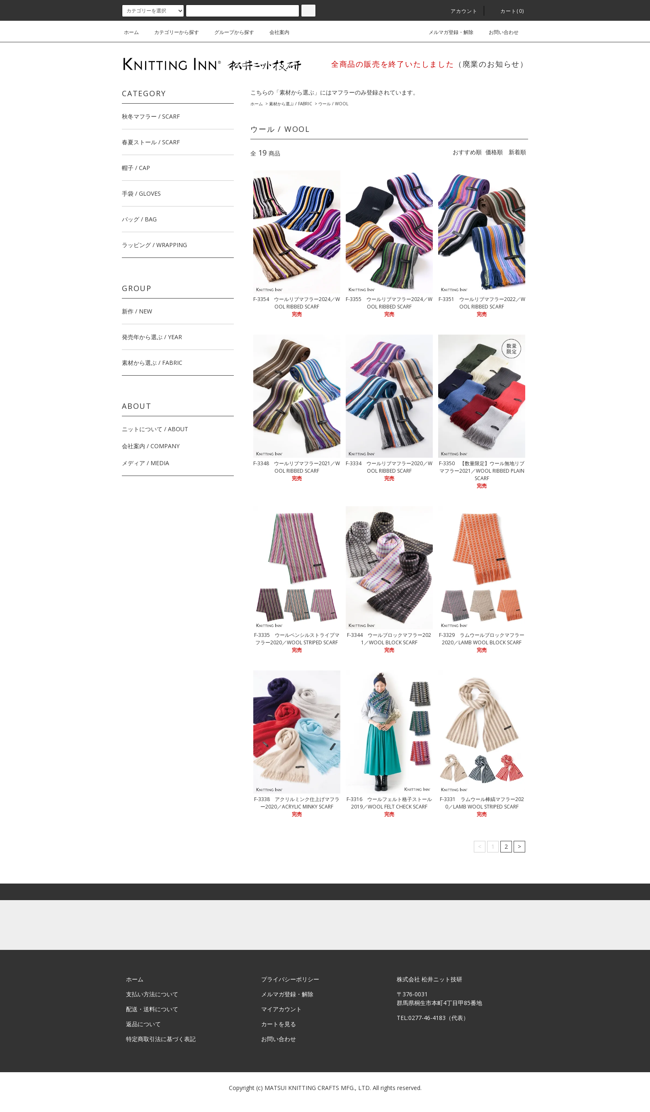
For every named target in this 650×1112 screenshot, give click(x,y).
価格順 (494, 152)
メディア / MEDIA (145, 463)
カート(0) (507, 11)
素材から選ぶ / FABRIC (290, 104)
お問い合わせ (499, 32)
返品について (143, 1024)
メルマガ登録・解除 (446, 32)
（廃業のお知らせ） (491, 64)
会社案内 (274, 32)
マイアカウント (281, 1009)
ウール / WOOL (333, 104)
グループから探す (229, 32)
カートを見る (278, 1024)
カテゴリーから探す (171, 32)
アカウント (459, 11)
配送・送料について (152, 1009)
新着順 (517, 152)
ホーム (131, 32)
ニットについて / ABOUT (155, 429)
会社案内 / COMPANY (150, 446)
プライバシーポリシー (290, 979)
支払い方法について (152, 994)
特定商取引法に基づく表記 (161, 1039)
